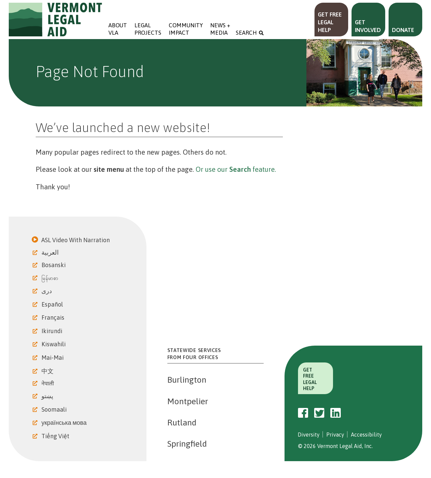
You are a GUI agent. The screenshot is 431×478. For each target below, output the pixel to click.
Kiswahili (54, 344)
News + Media (221, 29)
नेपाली (48, 383)
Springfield (187, 443)
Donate (403, 30)
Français (53, 317)
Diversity (309, 435)
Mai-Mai (53, 357)
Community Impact (186, 29)
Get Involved (368, 26)
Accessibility (366, 435)
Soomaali (55, 409)
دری (47, 290)
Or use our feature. (236, 169)
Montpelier (187, 401)
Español (53, 304)
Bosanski (54, 264)
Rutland (181, 422)
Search (246, 32)
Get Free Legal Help (330, 22)
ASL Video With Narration (76, 240)
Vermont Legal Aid (55, 19)
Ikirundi (52, 330)
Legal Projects (147, 29)
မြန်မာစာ (50, 278)
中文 (48, 371)
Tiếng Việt (56, 436)
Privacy (335, 435)
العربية (51, 252)
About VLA (117, 29)
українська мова (65, 422)
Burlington (186, 379)
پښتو (48, 396)
